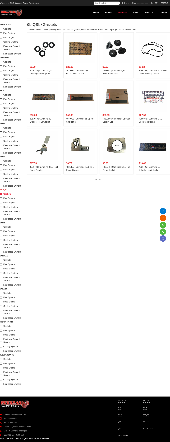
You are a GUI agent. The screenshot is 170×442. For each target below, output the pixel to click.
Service (108, 12)
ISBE (2, 156)
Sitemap (45, 439)
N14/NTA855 (6, 321)
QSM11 (4, 255)
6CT (2, 90)
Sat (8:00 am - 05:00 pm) (12, 435)
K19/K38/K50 (7, 354)
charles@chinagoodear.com (13, 414)
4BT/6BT (4, 57)
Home (96, 12)
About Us (149, 12)
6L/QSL (4, 189)
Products (122, 12)
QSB (2, 222)
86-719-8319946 (8, 418)
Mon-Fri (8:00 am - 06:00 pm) (13, 431)
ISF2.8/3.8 (5, 24)
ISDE (2, 123)
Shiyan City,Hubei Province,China (15, 427)
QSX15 (3, 288)
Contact (163, 12)
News (135, 12)
